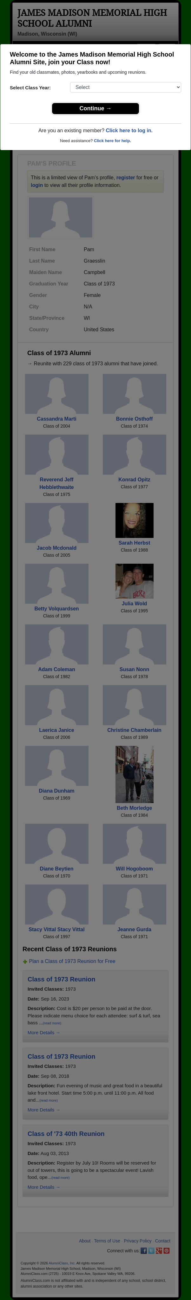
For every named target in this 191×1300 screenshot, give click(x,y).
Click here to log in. (129, 130)
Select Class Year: (30, 87)
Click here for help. (112, 140)
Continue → (96, 108)
